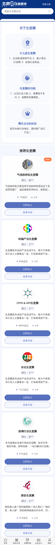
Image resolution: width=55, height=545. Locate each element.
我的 (49, 541)
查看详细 (27, 212)
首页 (5, 541)
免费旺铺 (27, 541)
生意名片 (38, 541)
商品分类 (16, 541)
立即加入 (27, 205)
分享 (34, 197)
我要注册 (46, 4)
